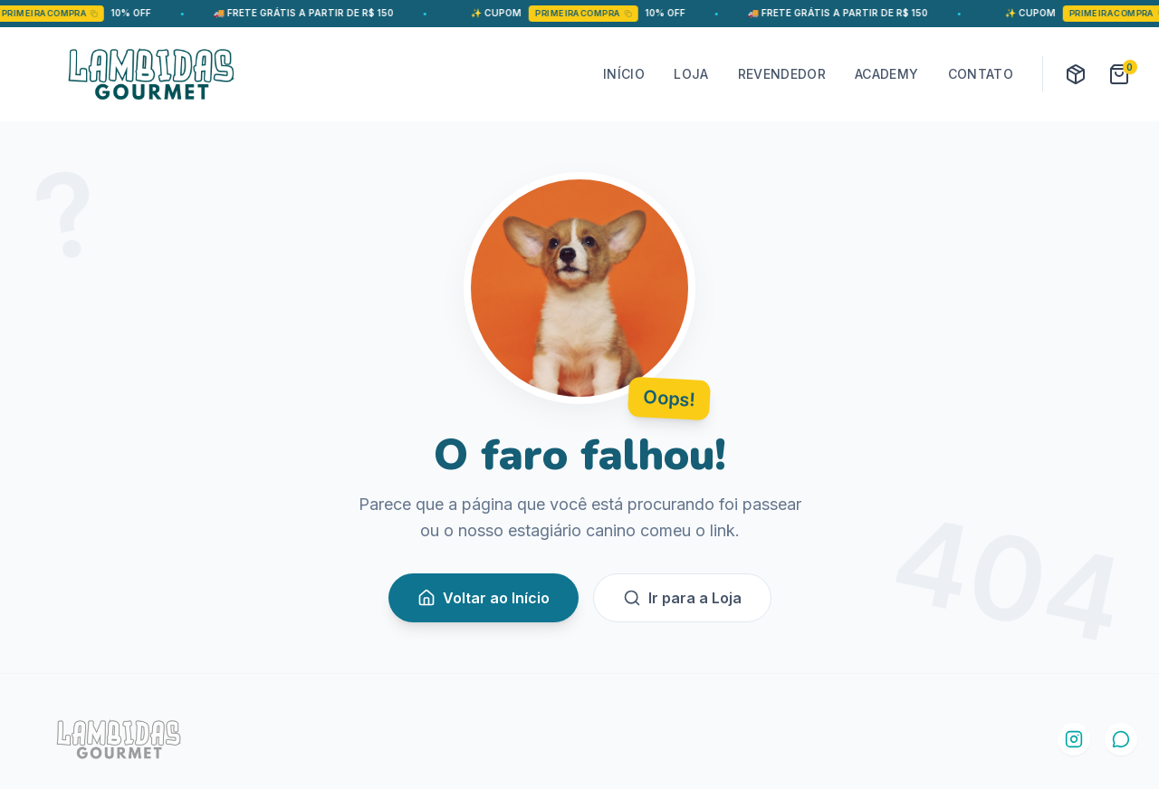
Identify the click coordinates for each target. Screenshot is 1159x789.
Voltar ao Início (483, 598)
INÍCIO (624, 74)
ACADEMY (886, 74)
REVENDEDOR (782, 74)
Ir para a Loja (682, 598)
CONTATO (980, 74)
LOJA (691, 74)
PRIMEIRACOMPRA (75, 13)
